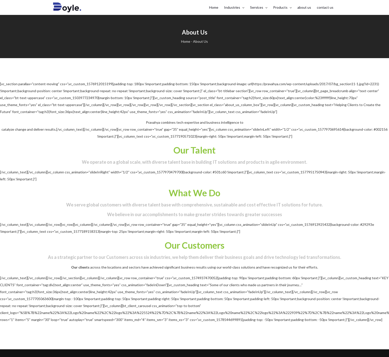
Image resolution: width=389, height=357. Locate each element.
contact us (325, 7)
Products (280, 7)
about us (304, 7)
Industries (232, 7)
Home (213, 7)
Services (256, 7)
